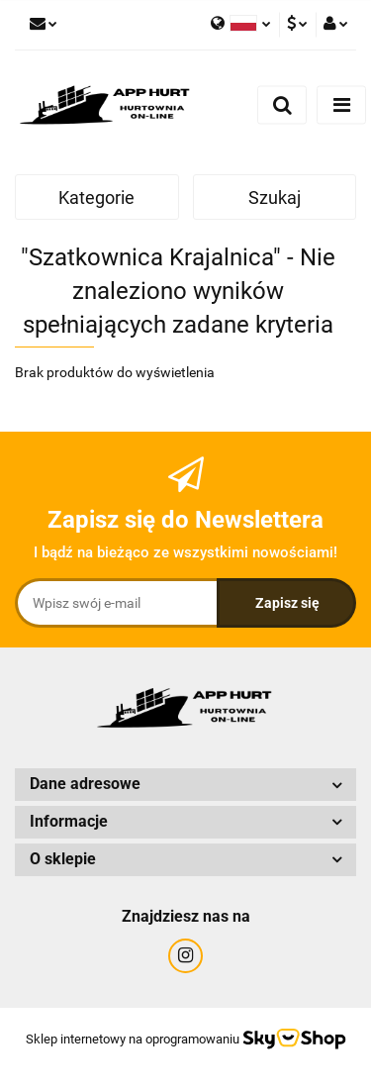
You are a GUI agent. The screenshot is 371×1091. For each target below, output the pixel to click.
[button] (185, 784)
